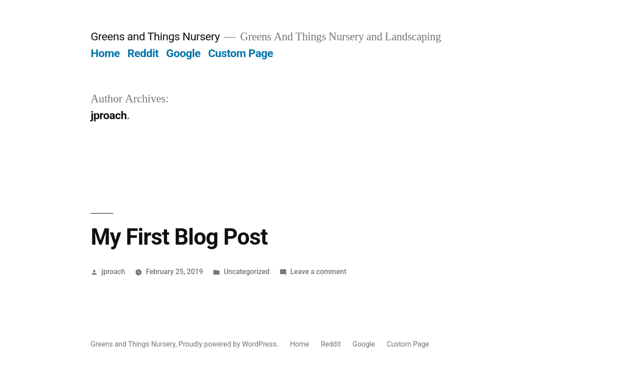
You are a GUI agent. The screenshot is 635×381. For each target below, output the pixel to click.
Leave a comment (318, 271)
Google (183, 53)
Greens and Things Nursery (155, 36)
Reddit (143, 53)
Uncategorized (246, 271)
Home (105, 53)
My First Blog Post (179, 237)
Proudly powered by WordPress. (229, 344)
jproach (113, 271)
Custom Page (240, 53)
